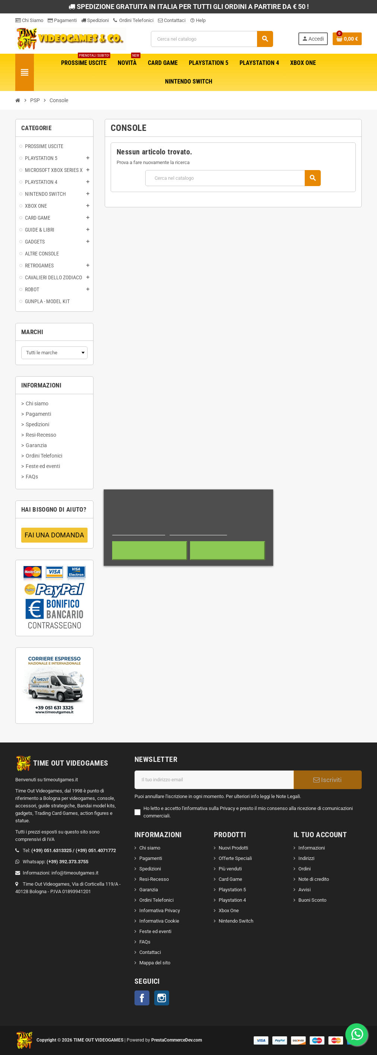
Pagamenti (62, 20)
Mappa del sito (154, 962)
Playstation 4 (232, 900)
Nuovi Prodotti (233, 848)
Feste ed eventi (155, 931)
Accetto (228, 550)
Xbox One (229, 910)
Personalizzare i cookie (198, 531)
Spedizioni (95, 20)
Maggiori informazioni (138, 531)
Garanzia (148, 889)
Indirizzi (306, 858)
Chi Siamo (29, 20)
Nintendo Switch (236, 921)
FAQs (145, 942)
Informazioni (311, 848)
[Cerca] (212, 39)
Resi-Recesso (154, 879)
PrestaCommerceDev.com (176, 1040)
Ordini (304, 869)
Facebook (141, 997)
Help (198, 20)
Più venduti (230, 869)
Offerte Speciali (235, 858)
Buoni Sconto (312, 900)
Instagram (161, 997)
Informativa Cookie (159, 921)
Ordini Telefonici (133, 20)
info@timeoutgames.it (74, 873)
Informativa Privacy (159, 910)
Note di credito (313, 879)
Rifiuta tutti (149, 550)
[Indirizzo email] (214, 779)
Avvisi (304, 889)
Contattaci (172, 20)
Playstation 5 (232, 889)
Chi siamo (149, 848)
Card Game (230, 879)
